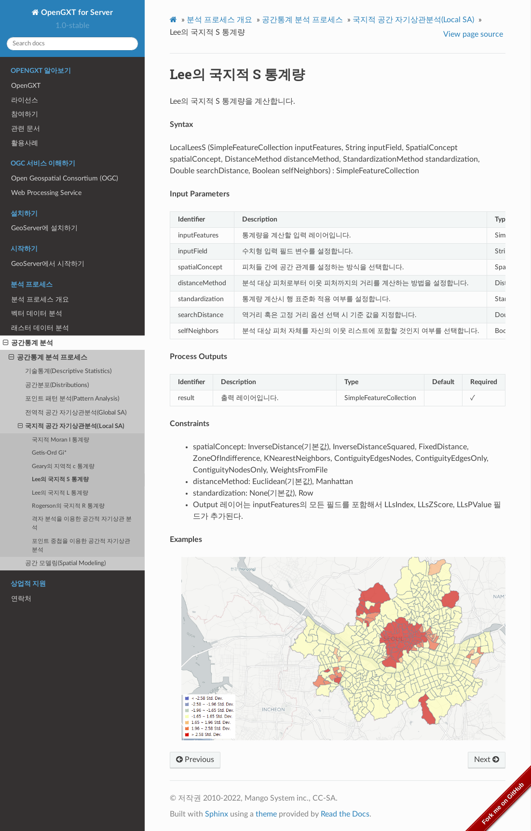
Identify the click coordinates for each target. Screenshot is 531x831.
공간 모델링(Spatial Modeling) (65, 563)
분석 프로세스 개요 (40, 299)
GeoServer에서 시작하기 (47, 263)
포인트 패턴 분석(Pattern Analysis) (72, 399)
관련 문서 (25, 128)
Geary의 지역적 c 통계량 (63, 466)
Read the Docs (345, 814)
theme (266, 814)
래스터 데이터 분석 (40, 328)
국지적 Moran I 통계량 (60, 440)
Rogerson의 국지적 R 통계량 (68, 506)
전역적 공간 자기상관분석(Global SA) (75, 413)
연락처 (21, 598)
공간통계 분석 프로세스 (48, 357)
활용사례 (24, 143)
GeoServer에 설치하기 (44, 228)
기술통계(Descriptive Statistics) (68, 371)
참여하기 (24, 114)
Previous (195, 759)
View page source (473, 34)
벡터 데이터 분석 (36, 313)
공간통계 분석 (28, 343)
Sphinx (216, 814)
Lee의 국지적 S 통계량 (60, 479)
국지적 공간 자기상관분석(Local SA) (71, 426)
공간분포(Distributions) (57, 385)
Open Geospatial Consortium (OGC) (64, 178)
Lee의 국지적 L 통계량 (60, 493)
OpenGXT (26, 85)
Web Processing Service (46, 192)
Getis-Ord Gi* (49, 453)
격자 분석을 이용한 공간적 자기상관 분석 (82, 523)
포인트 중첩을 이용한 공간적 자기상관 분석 (81, 546)
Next (486, 759)
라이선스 (24, 100)
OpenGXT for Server (76, 12)
